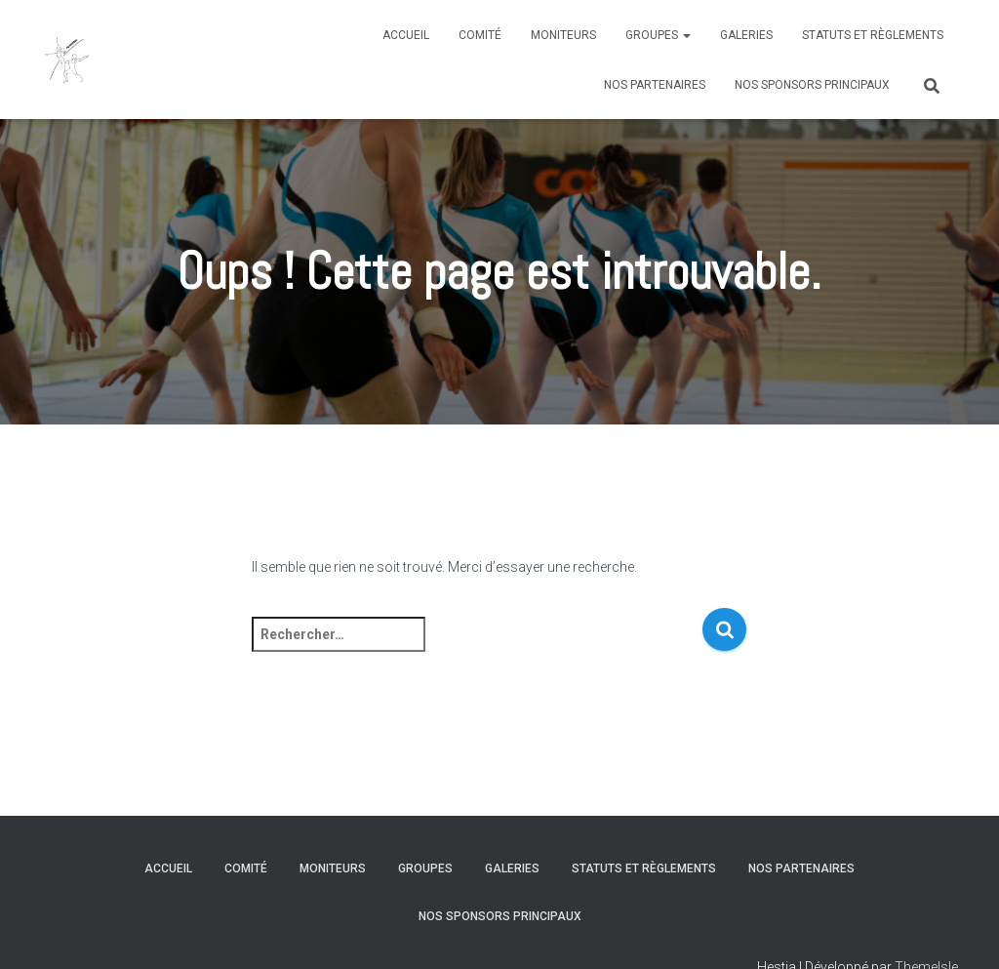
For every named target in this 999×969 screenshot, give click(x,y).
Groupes (658, 35)
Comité (480, 35)
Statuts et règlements (872, 35)
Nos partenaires (654, 85)
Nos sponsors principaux (812, 85)
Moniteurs (563, 35)
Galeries (746, 35)
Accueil (405, 35)
